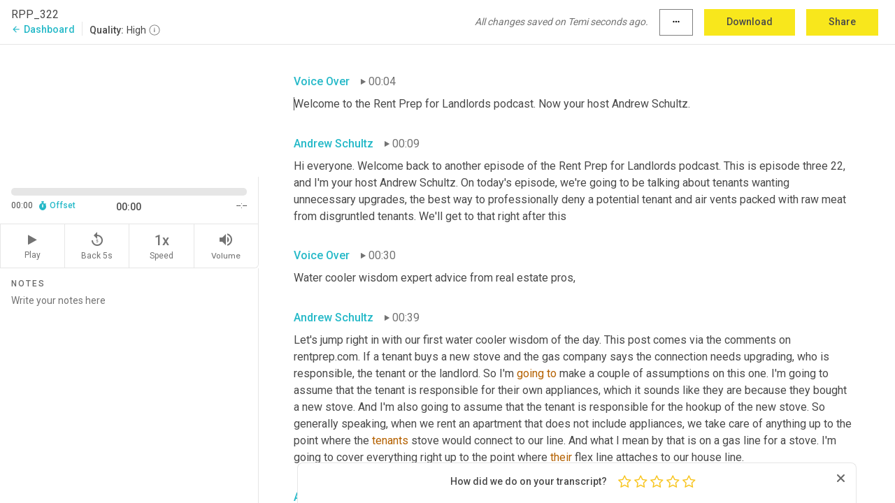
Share (842, 21)
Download (749, 21)
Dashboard (43, 29)
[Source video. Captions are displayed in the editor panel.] (129, 109)
